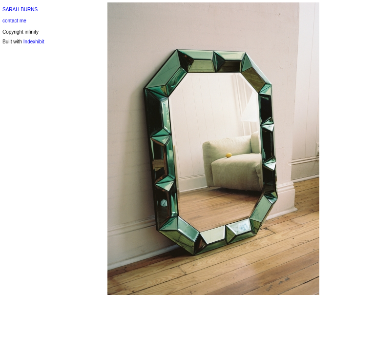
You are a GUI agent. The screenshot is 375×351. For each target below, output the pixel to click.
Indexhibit (33, 41)
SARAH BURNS (20, 9)
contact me (14, 20)
